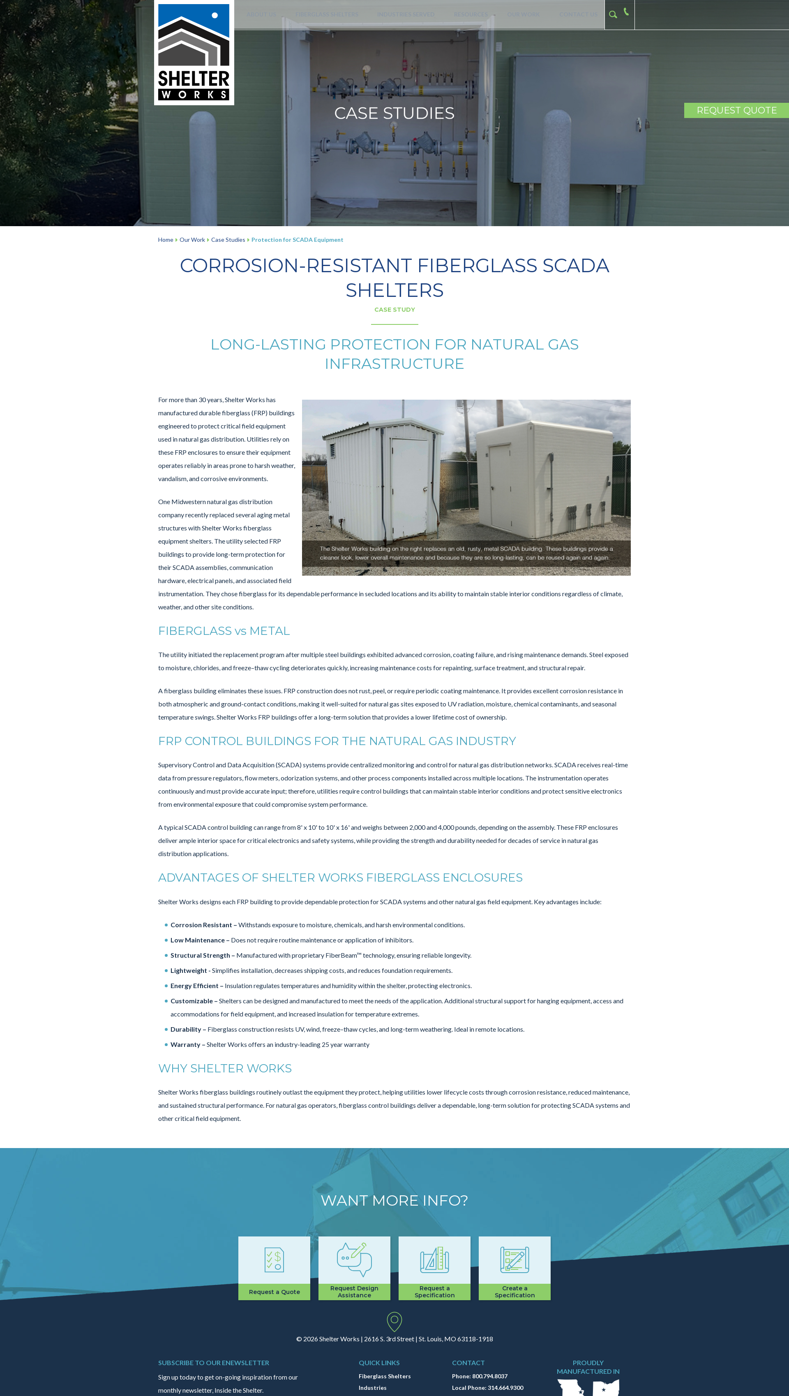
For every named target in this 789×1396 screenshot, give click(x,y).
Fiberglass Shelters (324, 14)
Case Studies (228, 239)
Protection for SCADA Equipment (297, 239)
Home (165, 239)
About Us (259, 14)
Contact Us (577, 14)
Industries (373, 1387)
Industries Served (404, 14)
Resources (470, 14)
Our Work (522, 14)
